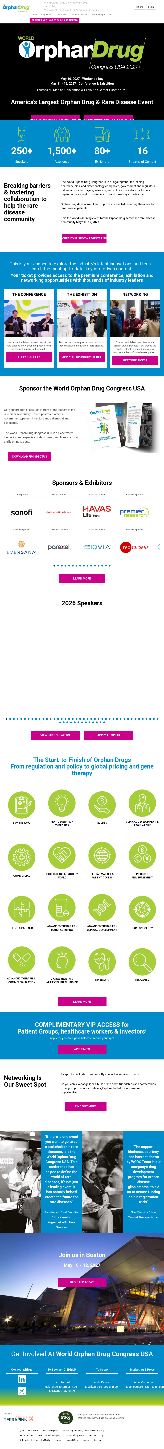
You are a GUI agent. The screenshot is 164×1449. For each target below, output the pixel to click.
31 (117, 719)
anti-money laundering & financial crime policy (83, 1430)
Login (151, 7)
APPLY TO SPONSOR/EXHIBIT (82, 357)
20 (76, 719)
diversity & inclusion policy (50, 1435)
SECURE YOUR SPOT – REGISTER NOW (84, 238)
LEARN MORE (82, 578)
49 (82, 722)
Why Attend (46, 14)
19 (73, 719)
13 (98, 566)
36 (135, 719)
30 (113, 719)
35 (132, 719)
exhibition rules (26, 1435)
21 (80, 719)
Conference (61, 14)
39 (146, 719)
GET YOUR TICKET (135, 360)
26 (98, 719)
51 (89, 722)
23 (87, 719)
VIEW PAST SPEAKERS (55, 735)
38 (143, 719)
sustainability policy (75, 1435)
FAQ (110, 14)
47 (75, 722)
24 (91, 719)
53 (97, 722)
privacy (58, 1440)
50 (86, 722)
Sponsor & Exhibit (79, 14)
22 (84, 719)
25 (95, 719)
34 (128, 719)
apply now (82, 1049)
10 (87, 566)
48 (78, 722)
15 (106, 566)
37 (139, 719)
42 (157, 719)
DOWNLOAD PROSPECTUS (29, 456)
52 (93, 722)
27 (102, 719)
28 (106, 719)
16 (110, 566)
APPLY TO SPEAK (29, 357)
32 (121, 719)
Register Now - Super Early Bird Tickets (55, 20)
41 (154, 719)
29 (110, 719)
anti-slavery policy (50, 1430)
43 (60, 722)
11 (91, 566)
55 (104, 722)
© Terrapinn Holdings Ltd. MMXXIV (35, 1440)
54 (100, 722)
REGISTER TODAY (82, 1282)
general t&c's (72, 1440)
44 (64, 722)
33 (124, 719)
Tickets (139, 7)
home (34, 14)
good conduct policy (29, 1430)
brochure (98, 1440)
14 (102, 566)
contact (85, 1440)
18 (69, 719)
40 (150, 719)
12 (95, 566)
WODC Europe (98, 14)
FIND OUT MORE (85, 1106)
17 (65, 719)
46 (71, 722)
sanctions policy (96, 1435)
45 (67, 722)
